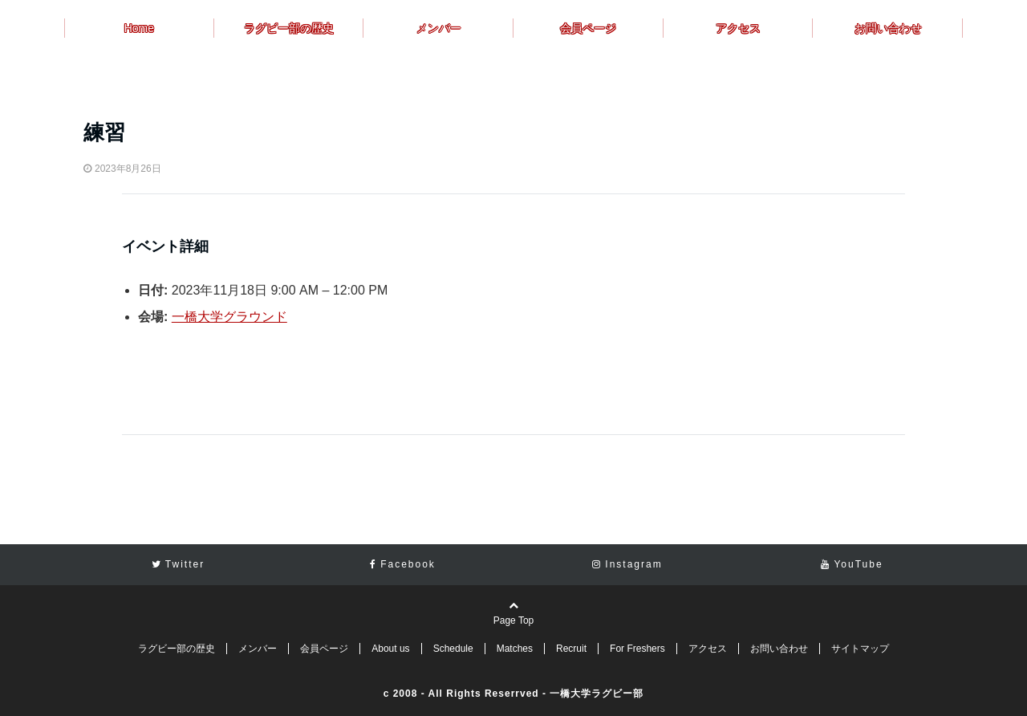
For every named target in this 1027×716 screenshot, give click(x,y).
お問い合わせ (888, 28)
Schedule (453, 648)
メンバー (438, 28)
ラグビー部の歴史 (289, 28)
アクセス (738, 28)
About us (390, 648)
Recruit (571, 648)
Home (139, 28)
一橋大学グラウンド (229, 316)
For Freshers (637, 648)
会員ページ (588, 28)
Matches (515, 648)
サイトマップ (860, 648)
